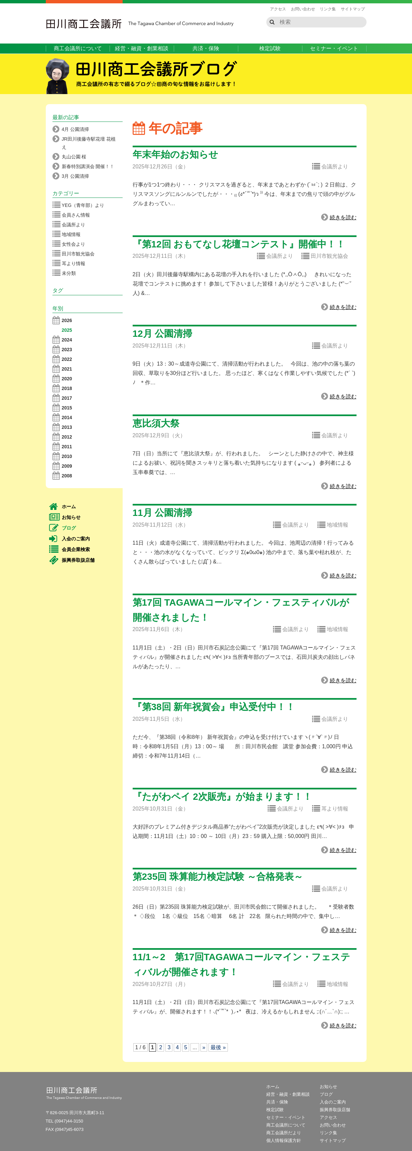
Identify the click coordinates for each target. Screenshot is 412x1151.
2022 (62, 359)
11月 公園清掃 (162, 513)
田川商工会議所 (84, 23)
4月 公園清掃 (70, 129)
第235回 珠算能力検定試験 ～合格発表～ (218, 876)
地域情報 (332, 525)
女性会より (68, 244)
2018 (62, 388)
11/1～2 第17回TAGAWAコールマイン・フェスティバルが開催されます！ (241, 964)
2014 (62, 417)
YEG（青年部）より (78, 205)
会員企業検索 (69, 549)
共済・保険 (205, 48)
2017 (62, 398)
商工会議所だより (283, 1132)
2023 (62, 350)
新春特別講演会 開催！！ (83, 166)
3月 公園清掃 (70, 176)
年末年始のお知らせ (175, 154)
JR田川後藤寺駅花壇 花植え (84, 142)
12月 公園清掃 (162, 333)
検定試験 (270, 48)
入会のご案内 (69, 539)
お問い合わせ (303, 9)
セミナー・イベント (334, 48)
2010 (62, 456)
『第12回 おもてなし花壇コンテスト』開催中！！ (239, 244)
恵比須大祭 (156, 423)
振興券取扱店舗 (72, 560)
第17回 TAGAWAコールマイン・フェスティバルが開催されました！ (241, 610)
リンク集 (328, 9)
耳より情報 (330, 809)
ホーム (62, 507)
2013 (62, 427)
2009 (62, 466)
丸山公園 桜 (69, 157)
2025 (67, 330)
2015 (62, 408)
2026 (62, 320)
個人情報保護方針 (283, 1140)
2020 (62, 379)
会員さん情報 (71, 215)
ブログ (62, 528)
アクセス (278, 9)
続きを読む (339, 217)
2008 (62, 476)
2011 (62, 447)
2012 (62, 437)
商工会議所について (78, 48)
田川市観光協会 (324, 256)
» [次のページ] (203, 1047)
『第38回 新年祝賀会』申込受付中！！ (214, 707)
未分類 (64, 273)
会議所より (330, 167)
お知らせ (65, 517)
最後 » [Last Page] (218, 1047)
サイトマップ (353, 9)
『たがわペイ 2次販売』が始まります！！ (222, 796)
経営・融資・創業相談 (141, 48)
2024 (62, 340)
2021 (62, 369)
